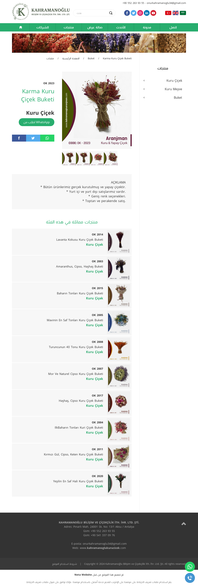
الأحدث (120, 27)
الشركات (42, 27)
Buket (91, 58)
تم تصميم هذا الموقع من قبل (99, 574)
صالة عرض (94, 27)
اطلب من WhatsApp (36, 122)
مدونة (147, 27)
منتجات (69, 27)
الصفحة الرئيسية (70, 58)
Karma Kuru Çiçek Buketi (117, 58)
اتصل (173, 27)
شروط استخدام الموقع (64, 564)
